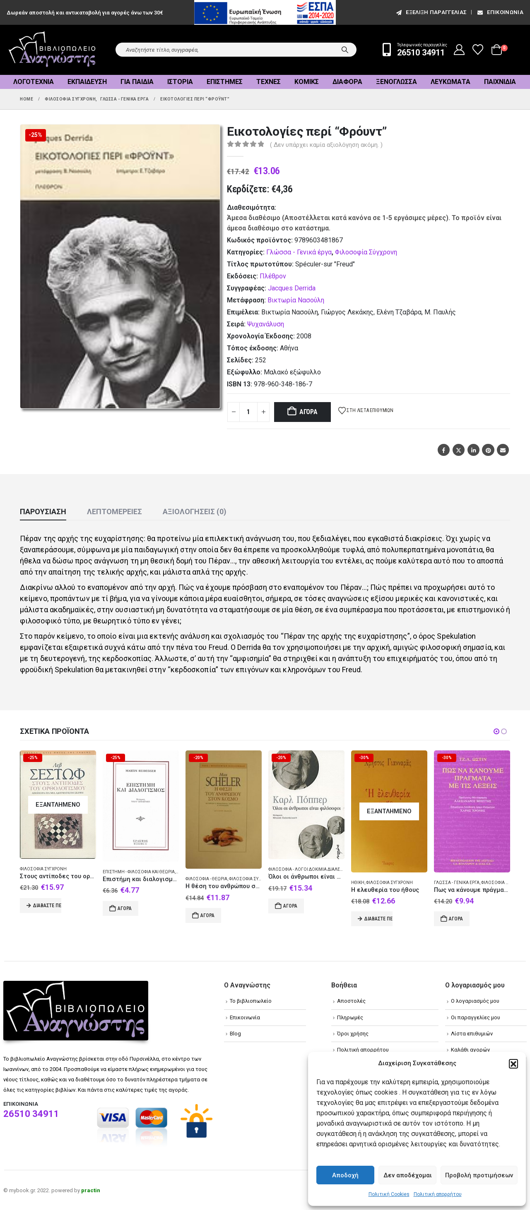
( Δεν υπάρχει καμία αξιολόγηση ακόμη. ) (326, 145)
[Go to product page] (58, 804)
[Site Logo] (52, 50)
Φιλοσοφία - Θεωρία (206, 879)
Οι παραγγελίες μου (475, 1017)
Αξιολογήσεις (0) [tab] (194, 511)
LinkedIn (473, 450)
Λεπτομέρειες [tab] (114, 511)
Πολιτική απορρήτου (438, 1194)
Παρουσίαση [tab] (43, 511)
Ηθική (357, 882)
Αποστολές (351, 1001)
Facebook (444, 450)
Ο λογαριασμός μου (475, 1001)
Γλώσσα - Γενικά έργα (299, 252)
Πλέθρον (273, 276)
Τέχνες (268, 82)
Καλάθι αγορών (470, 1050)
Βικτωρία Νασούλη (295, 300)
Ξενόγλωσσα (396, 82)
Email (503, 450)
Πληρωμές (350, 1017)
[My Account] (459, 49)
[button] (513, 1063)
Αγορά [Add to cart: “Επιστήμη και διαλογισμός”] (125, 908)
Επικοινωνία (499, 12)
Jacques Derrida (292, 288)
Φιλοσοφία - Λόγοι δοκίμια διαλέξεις (308, 869)
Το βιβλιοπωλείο (251, 1001)
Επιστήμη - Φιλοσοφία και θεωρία (139, 872)
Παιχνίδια (500, 82)
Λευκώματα (450, 82)
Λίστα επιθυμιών (472, 1033)
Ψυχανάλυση (265, 324)
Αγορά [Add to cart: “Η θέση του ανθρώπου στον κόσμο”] (207, 915)
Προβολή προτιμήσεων (479, 1175)
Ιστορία (180, 82)
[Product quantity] (248, 412)
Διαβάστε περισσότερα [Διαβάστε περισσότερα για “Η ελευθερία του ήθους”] (378, 919)
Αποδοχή (345, 1175)
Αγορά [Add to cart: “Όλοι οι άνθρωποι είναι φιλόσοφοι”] (290, 906)
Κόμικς (306, 82)
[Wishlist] (478, 49)
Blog (235, 1033)
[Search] (345, 50)
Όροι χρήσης (353, 1033)
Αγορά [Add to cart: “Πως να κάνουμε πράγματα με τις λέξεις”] (456, 919)
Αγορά (308, 412)
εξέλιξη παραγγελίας (431, 12)
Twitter (459, 450)
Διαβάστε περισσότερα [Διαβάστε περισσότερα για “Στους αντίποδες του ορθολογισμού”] (47, 905)
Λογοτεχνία (33, 82)
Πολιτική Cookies (389, 1194)
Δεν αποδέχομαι (407, 1175)
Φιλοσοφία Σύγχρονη (366, 252)
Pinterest (488, 450)
